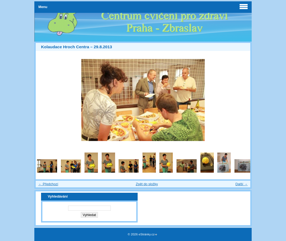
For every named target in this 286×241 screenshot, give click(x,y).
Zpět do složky (147, 184)
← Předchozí (48, 184)
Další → (241, 184)
